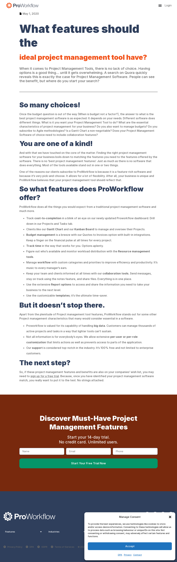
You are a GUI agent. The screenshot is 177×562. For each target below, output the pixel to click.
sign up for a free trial (44, 376)
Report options (61, 284)
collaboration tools (115, 273)
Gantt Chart (55, 229)
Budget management (40, 234)
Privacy (128, 555)
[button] (170, 517)
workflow (44, 262)
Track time (33, 246)
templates (63, 295)
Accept (129, 546)
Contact (137, 555)
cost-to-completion (48, 218)
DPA (120, 555)
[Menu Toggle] (160, 5)
